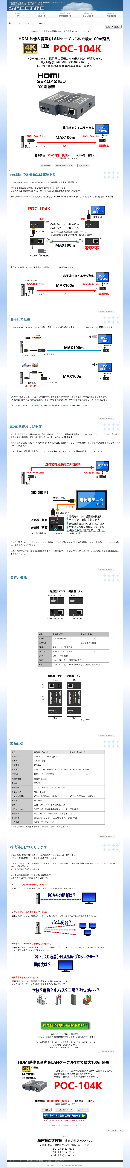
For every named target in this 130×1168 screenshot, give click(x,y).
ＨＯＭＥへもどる (54, 1125)
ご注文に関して (59, 1161)
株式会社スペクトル (42, 8)
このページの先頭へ (106, 311)
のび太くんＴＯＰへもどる (73, 1125)
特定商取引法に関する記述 (35, 1161)
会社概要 (49, 1161)
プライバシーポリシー (17, 1161)
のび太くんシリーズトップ (27, 23)
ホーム (14, 23)
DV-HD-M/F (36, 406)
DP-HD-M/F (68, 406)
